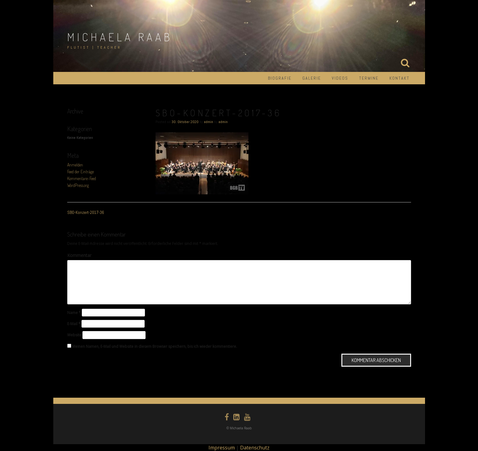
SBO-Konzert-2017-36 (85, 212)
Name (74, 312)
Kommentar (79, 255)
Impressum (221, 447)
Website (74, 335)
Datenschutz (255, 447)
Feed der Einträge (80, 171)
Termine (369, 78)
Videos (340, 78)
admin (208, 121)
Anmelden (75, 164)
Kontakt (399, 78)
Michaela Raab (120, 37)
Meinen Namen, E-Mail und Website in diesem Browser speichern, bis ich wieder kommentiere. (154, 346)
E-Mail (74, 323)
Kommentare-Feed (81, 178)
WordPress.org (78, 185)
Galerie (311, 78)
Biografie (280, 78)
